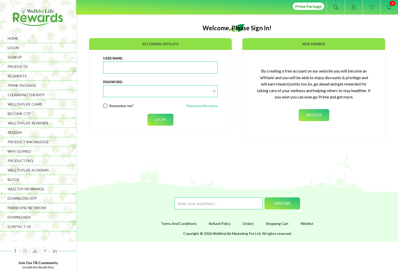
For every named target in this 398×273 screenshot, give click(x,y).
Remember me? (121, 106)
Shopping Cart (277, 223)
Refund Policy (219, 223)
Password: (113, 82)
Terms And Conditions (179, 223)
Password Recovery (202, 106)
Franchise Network (27, 208)
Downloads (19, 217)
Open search (336, 7)
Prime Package (308, 6)
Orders (248, 223)
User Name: (113, 58)
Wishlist (307, 223)
